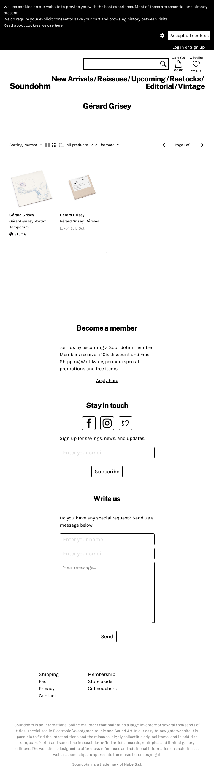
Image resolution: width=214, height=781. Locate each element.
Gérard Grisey (21, 215)
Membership (101, 674)
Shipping (49, 674)
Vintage (191, 86)
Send (107, 636)
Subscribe (107, 471)
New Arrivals (72, 78)
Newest (25, 144)
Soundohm (29, 86)
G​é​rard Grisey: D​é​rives (79, 221)
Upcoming (148, 78)
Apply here (107, 380)
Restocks (185, 78)
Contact (47, 695)
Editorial (160, 86)
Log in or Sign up (188, 47)
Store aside (100, 681)
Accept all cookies (189, 35)
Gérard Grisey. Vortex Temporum (27, 224)
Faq (43, 681)
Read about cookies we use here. (34, 25)
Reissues (112, 78)
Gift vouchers (102, 688)
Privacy (46, 688)
